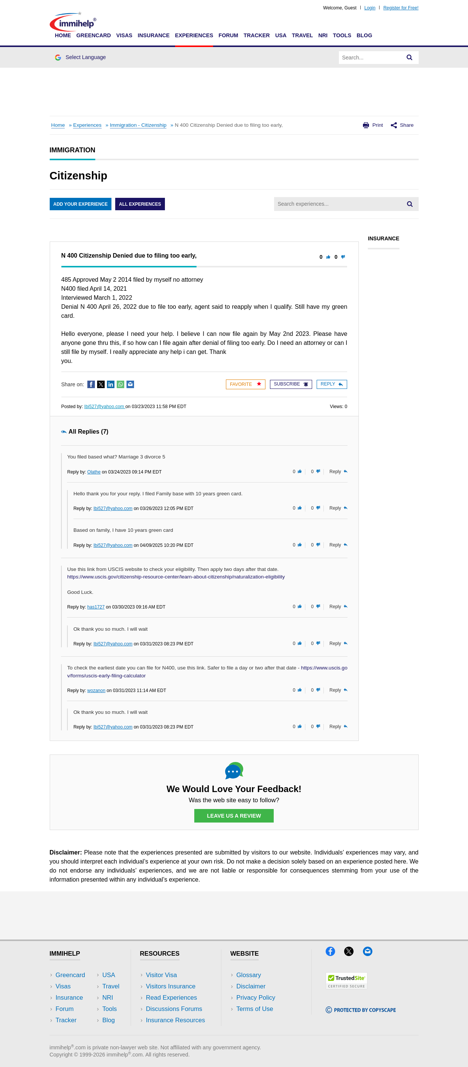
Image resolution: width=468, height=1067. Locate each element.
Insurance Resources (175, 1020)
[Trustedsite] (346, 987)
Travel (302, 35)
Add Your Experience (80, 204)
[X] (353, 954)
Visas (124, 35)
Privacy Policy (255, 997)
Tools (342, 35)
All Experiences (140, 204)
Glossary (248, 975)
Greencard (93, 35)
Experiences (194, 35)
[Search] (410, 57)
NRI (323, 35)
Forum (228, 35)
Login (369, 8)
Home (63, 35)
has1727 (96, 607)
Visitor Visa (161, 975)
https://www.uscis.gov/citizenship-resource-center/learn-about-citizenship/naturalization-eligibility (176, 577)
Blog (364, 35)
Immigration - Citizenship (138, 125)
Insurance (154, 35)
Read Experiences (171, 997)
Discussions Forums (174, 1008)
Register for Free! (400, 8)
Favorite (245, 384)
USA (281, 35)
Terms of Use (254, 1008)
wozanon (96, 690)
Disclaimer (251, 986)
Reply (332, 384)
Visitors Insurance (171, 986)
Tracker (257, 35)
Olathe (94, 472)
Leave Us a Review (234, 816)
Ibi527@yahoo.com (104, 406)
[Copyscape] (361, 1011)
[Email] (371, 954)
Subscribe (291, 384)
